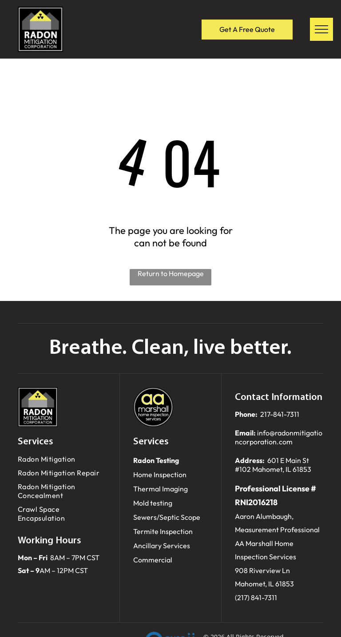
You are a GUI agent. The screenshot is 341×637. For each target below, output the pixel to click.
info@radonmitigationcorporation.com (278, 437)
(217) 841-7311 (256, 597)
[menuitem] (62, 459)
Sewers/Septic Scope (166, 517)
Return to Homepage (171, 273)
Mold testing (152, 503)
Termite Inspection (163, 531)
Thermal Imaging (160, 488)
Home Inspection (159, 474)
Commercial (152, 559)
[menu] (321, 29)
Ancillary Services (161, 545)
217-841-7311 (279, 414)
